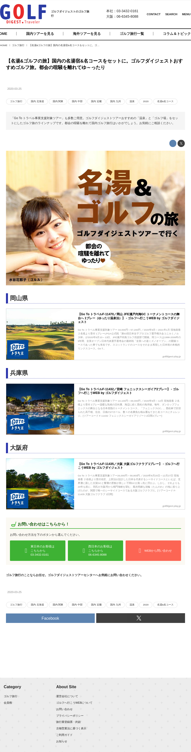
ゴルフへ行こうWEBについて (74, 702)
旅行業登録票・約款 (68, 721)
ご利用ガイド (64, 734)
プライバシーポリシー (70, 715)
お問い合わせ (64, 709)
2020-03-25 (14, 88)
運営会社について (67, 696)
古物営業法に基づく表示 (71, 728)
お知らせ (61, 741)
